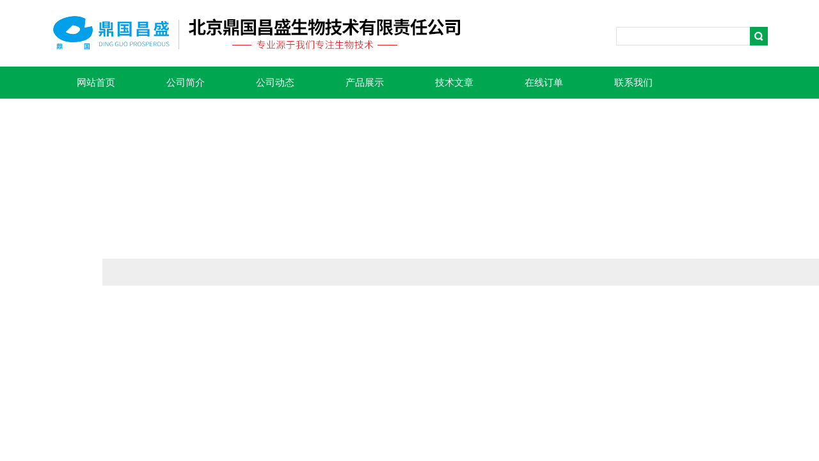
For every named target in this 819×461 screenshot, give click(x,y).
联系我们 (633, 82)
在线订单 (544, 82)
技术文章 (454, 82)
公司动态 (275, 82)
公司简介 (185, 82)
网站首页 (96, 82)
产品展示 (365, 82)
